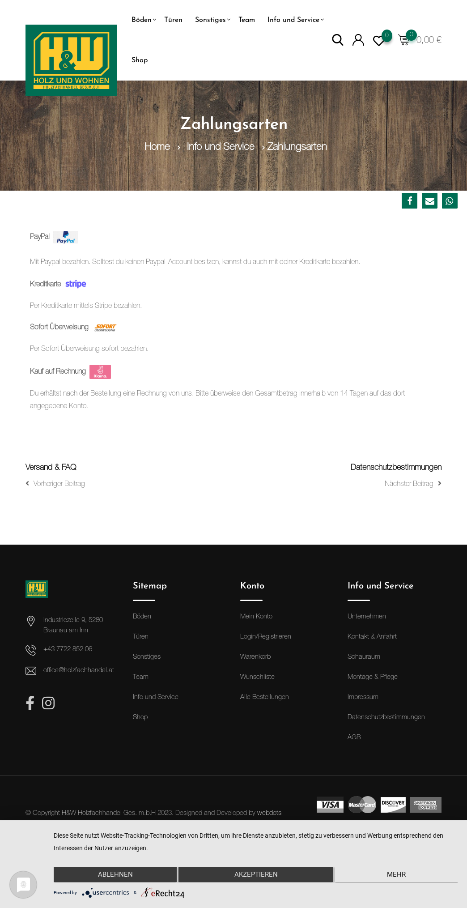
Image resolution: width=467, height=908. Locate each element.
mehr (398, 875)
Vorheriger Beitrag (55, 484)
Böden (142, 20)
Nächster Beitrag (413, 484)
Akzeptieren (255, 875)
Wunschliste (257, 677)
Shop (140, 60)
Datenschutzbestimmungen (396, 468)
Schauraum (364, 657)
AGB (354, 737)
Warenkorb (255, 657)
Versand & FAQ (50, 468)
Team (246, 20)
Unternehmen (367, 617)
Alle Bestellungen (264, 697)
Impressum (363, 697)
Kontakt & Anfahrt (372, 637)
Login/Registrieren (265, 637)
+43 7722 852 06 (67, 649)
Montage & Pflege (373, 677)
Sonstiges (210, 20)
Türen (173, 20)
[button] (409, 201)
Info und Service (293, 20)
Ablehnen (113, 875)
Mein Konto (256, 617)
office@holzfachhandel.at (78, 670)
